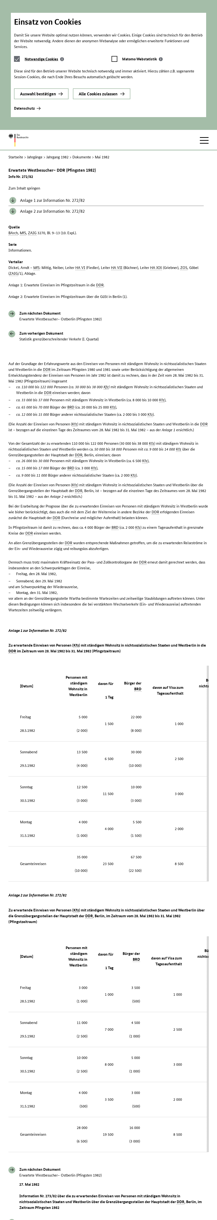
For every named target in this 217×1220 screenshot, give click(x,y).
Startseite (15, 114)
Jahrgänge (34, 114)
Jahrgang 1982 (57, 114)
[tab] (44, 23)
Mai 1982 (102, 114)
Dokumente (81, 114)
